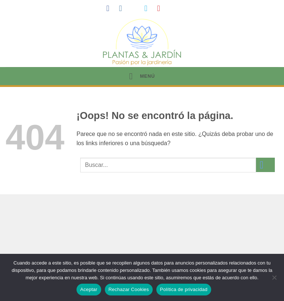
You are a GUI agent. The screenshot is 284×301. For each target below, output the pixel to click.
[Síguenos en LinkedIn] (174, 8)
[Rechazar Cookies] (274, 280)
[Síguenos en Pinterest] (161, 8)
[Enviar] (265, 165)
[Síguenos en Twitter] (148, 8)
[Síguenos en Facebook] (110, 8)
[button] (142, 76)
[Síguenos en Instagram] (123, 8)
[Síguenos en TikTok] (136, 8)
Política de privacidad (183, 289)
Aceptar (88, 289)
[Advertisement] (142, 240)
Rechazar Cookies (129, 289)
